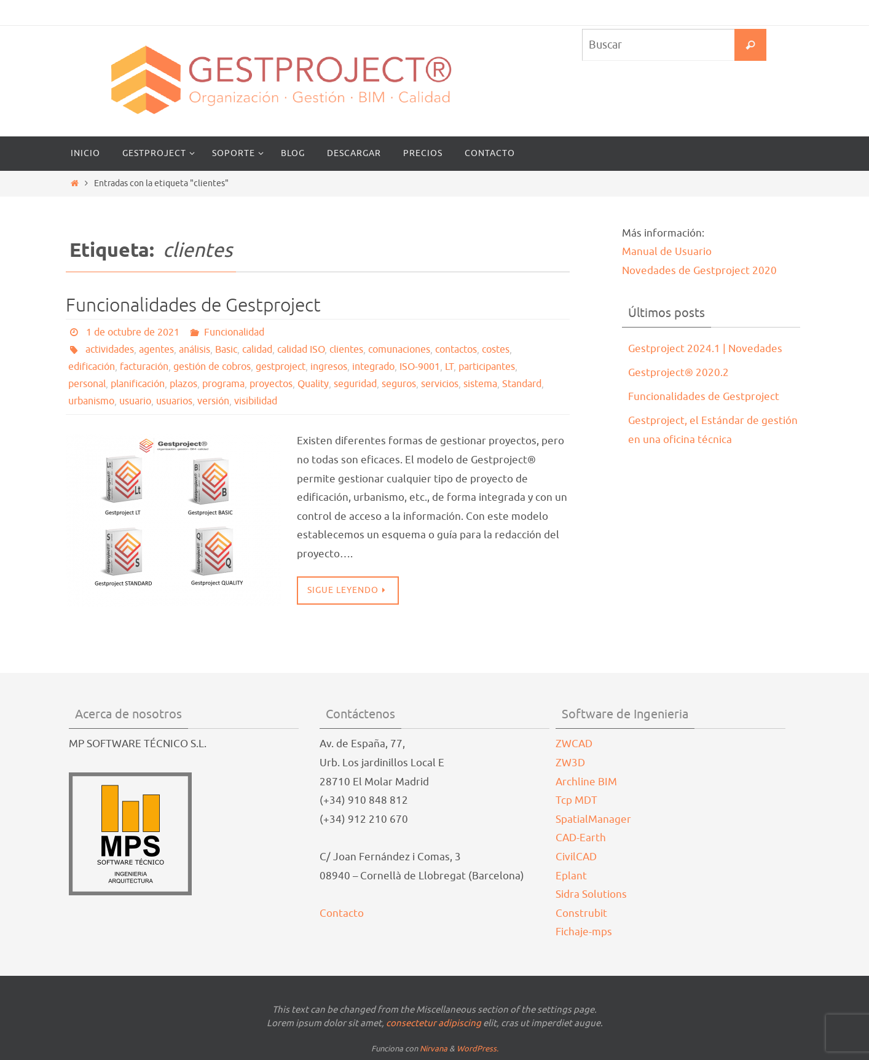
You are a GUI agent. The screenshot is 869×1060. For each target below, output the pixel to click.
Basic (226, 350)
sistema (480, 384)
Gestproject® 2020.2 (678, 372)
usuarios (174, 401)
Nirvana (433, 1048)
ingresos (328, 367)
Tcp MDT (576, 800)
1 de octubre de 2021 (132, 332)
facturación (144, 367)
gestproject (280, 367)
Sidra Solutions (591, 894)
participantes (486, 367)
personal (87, 384)
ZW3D (570, 762)
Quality (313, 384)
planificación (138, 384)
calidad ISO (300, 350)
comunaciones (399, 350)
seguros (399, 384)
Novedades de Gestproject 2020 (699, 270)
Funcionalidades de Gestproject (193, 305)
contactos (456, 350)
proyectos (271, 384)
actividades (109, 350)
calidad (257, 350)
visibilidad (255, 401)
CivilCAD (576, 856)
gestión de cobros (212, 367)
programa (223, 384)
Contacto (342, 913)
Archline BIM (586, 781)
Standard (521, 384)
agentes (156, 350)
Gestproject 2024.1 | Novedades (705, 348)
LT (449, 367)
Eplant (571, 876)
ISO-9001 (419, 367)
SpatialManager (593, 819)
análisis (194, 350)
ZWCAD (574, 743)
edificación (91, 367)
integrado (373, 367)
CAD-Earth (581, 837)
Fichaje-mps (584, 931)
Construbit (581, 913)
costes (495, 350)
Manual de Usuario (667, 251)
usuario (135, 401)
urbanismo (91, 401)
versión (213, 401)
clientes (346, 350)
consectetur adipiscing (433, 1023)
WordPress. (477, 1048)
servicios (439, 384)
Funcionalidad (234, 332)
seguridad (355, 384)
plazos (183, 384)
